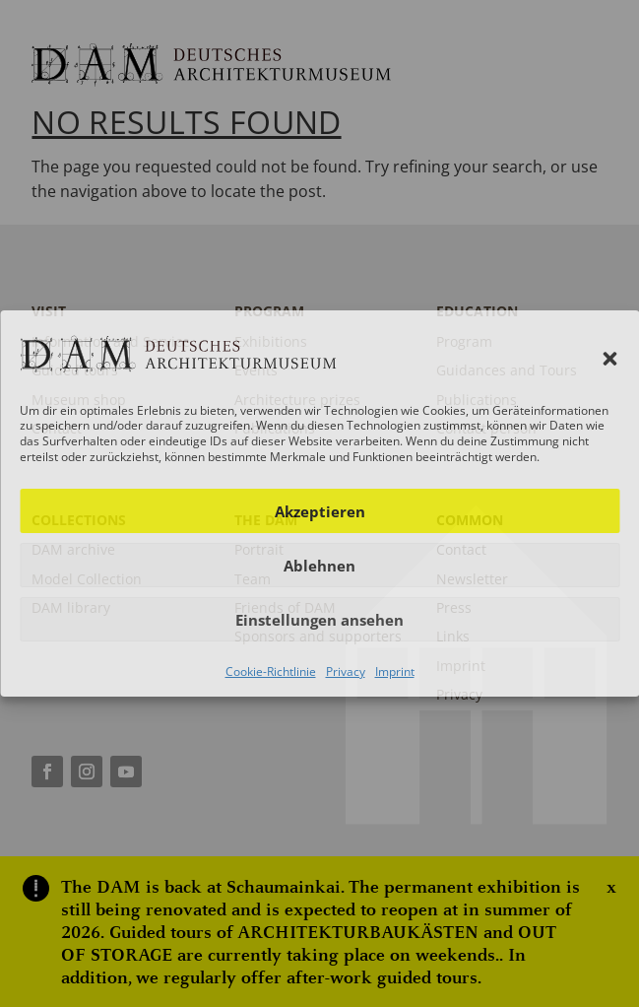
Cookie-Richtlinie (270, 671)
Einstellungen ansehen (319, 620)
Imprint (395, 671)
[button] (609, 359)
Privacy (345, 671)
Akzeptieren (320, 511)
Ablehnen (319, 565)
